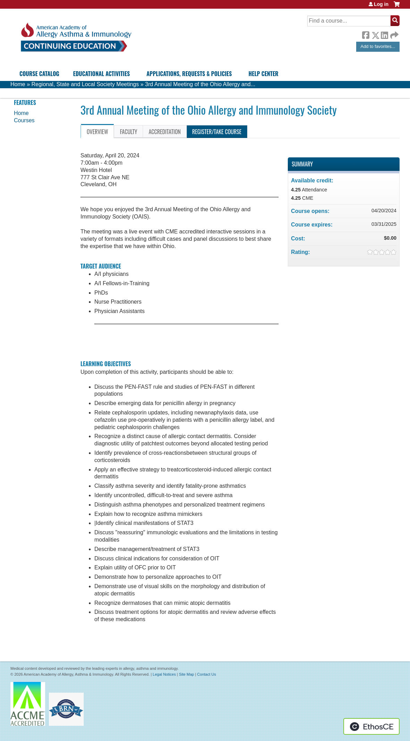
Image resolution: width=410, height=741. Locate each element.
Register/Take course (217, 131)
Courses (24, 120)
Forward (393, 33)
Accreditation (165, 131)
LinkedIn (384, 34)
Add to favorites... (378, 46)
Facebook (365, 34)
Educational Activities (101, 73)
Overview (97, 131)
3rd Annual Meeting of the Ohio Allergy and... (200, 84)
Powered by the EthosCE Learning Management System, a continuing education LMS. (371, 726)
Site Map (186, 674)
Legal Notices (164, 674)
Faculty (128, 131)
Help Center (263, 73)
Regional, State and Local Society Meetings (85, 84)
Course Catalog (39, 73)
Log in (381, 4)
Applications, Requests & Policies (189, 73)
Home (17, 84)
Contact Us (206, 674)
